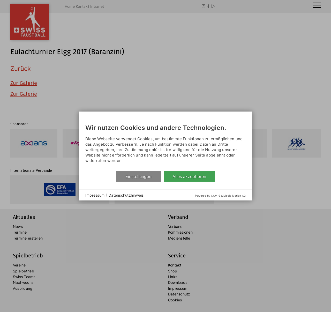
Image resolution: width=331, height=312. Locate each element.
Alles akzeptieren (189, 176)
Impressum (94, 195)
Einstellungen (138, 176)
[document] (165, 145)
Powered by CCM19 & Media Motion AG (220, 195)
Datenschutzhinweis (126, 195)
